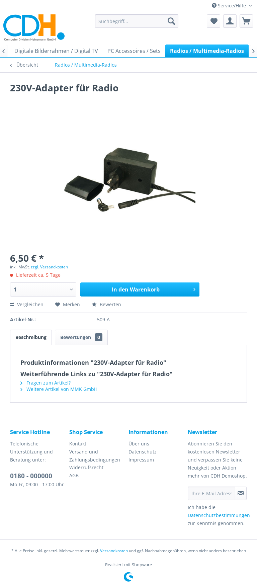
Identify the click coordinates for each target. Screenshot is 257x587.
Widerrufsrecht (86, 467)
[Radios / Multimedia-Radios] (207, 51)
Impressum (141, 459)
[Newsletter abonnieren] (241, 493)
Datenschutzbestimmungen (219, 515)
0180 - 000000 (31, 476)
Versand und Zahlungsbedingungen (94, 455)
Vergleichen (27, 304)
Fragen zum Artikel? (45, 383)
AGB (74, 475)
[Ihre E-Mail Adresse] (211, 493)
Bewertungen (81, 337)
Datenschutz (142, 451)
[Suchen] (171, 21)
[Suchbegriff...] (137, 21)
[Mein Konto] (230, 21)
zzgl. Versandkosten (49, 267)
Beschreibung (31, 337)
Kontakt (77, 443)
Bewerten (106, 304)
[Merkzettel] (213, 21)
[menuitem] (137, 21)
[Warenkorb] (246, 21)
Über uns (138, 443)
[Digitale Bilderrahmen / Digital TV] (56, 51)
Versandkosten (114, 551)
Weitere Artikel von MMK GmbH (58, 389)
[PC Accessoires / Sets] (134, 51)
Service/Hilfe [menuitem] (229, 5)
